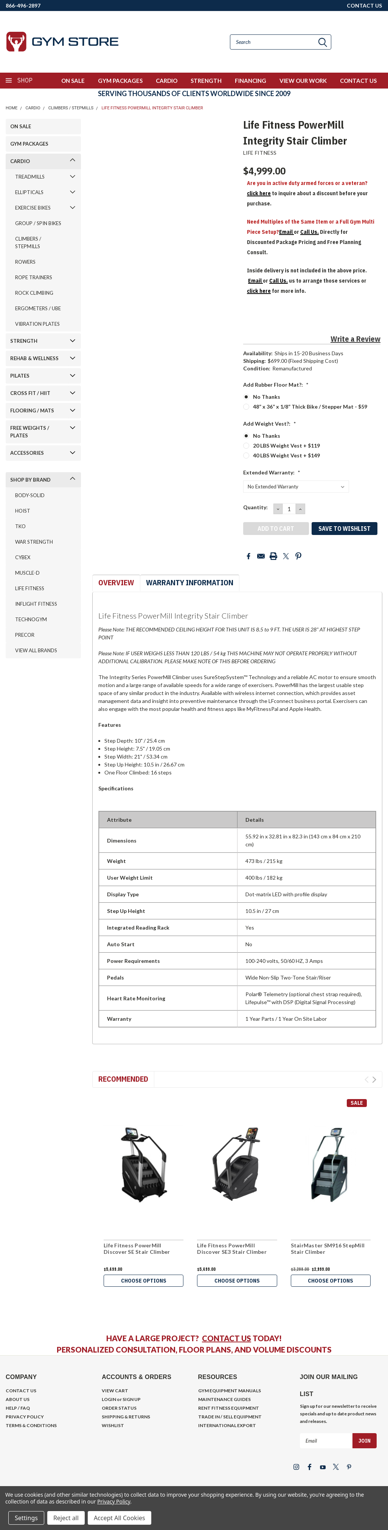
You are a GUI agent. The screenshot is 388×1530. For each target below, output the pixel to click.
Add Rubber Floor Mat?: (276, 384)
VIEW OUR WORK (303, 80)
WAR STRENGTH (34, 542)
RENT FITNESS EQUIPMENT (228, 1408)
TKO (20, 526)
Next (374, 1079)
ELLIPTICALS (29, 192)
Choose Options (143, 1280)
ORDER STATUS (119, 1408)
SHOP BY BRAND (30, 480)
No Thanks (266, 396)
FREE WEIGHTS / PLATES (29, 431)
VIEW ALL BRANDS (36, 650)
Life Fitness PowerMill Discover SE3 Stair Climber (232, 1248)
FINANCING (250, 80)
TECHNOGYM (31, 619)
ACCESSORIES (27, 453)
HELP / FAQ (18, 1408)
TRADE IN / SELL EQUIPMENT (230, 1417)
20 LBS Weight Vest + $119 (286, 445)
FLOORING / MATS (32, 410)
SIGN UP (132, 1399)
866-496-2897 (23, 5)
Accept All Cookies (119, 1518)
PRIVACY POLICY (25, 1417)
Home (11, 108)
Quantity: (255, 507)
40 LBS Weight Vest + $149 (286, 455)
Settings (26, 1518)
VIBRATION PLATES (37, 324)
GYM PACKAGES (120, 80)
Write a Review (355, 339)
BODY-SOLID (30, 495)
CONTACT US (364, 5)
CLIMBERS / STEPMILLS (70, 108)
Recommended (123, 1079)
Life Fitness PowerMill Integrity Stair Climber (152, 108)
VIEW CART (115, 1390)
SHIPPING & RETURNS (126, 1417)
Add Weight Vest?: (269, 423)
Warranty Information (189, 582)
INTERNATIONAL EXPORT (227, 1425)
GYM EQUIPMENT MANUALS (229, 1390)
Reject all (66, 1518)
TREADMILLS (30, 177)
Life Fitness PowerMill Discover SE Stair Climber (137, 1248)
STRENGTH (206, 80)
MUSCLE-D (27, 573)
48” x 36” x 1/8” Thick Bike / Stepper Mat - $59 (310, 406)
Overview (116, 582)
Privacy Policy (113, 1501)
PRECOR (24, 635)
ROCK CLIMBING (34, 293)
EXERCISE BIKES (33, 208)
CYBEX (22, 557)
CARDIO (166, 80)
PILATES (19, 376)
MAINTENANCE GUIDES (224, 1399)
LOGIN (109, 1399)
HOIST (22, 511)
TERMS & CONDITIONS (31, 1425)
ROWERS (25, 262)
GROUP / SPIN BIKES (38, 223)
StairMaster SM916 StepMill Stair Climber (328, 1248)
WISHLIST (113, 1425)
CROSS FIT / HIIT (30, 393)
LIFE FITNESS (29, 588)
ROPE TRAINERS (33, 277)
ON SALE (73, 80)
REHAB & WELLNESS (34, 358)
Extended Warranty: (271, 472)
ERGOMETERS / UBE (38, 308)
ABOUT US (17, 1399)
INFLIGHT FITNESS (36, 604)
